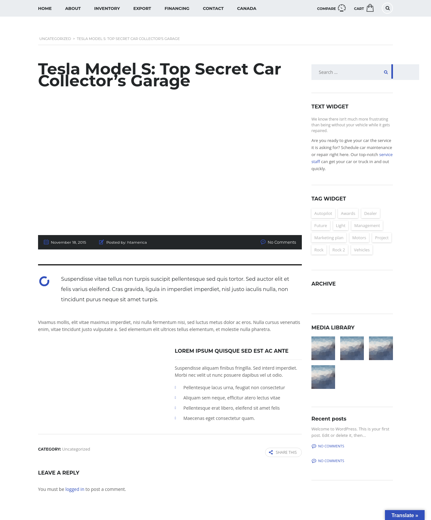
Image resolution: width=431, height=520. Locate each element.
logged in (74, 489)
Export (142, 8)
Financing (177, 8)
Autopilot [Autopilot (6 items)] (323, 213)
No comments (328, 446)
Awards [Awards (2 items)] (348, 213)
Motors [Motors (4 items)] (359, 237)
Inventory (107, 8)
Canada (246, 8)
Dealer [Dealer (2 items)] (370, 213)
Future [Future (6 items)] (320, 225)
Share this (283, 452)
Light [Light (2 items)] (341, 225)
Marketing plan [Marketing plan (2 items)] (328, 237)
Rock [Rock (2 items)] (319, 250)
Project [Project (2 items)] (381, 237)
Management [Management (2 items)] (367, 225)
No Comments (282, 242)
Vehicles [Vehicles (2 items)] (362, 250)
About (73, 8)
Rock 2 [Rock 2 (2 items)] (339, 250)
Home (45, 8)
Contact (213, 8)
